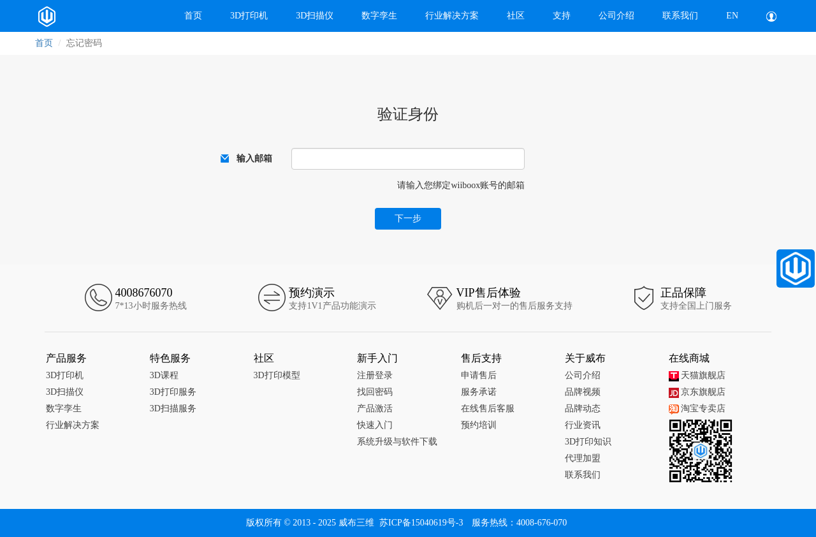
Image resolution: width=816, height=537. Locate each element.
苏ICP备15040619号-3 (421, 522)
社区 (516, 15)
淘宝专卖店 (697, 408)
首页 (193, 15)
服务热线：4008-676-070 (519, 522)
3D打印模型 (277, 375)
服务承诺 (479, 392)
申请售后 (479, 375)
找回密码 (375, 392)
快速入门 (375, 425)
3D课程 (164, 375)
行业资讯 (583, 425)
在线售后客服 (487, 408)
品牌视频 (583, 392)
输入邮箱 (254, 158)
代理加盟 (583, 458)
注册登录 (375, 375)
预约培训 (479, 425)
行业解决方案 (452, 15)
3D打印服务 (173, 392)
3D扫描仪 (314, 15)
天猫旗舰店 (697, 375)
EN (732, 15)
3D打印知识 (588, 441)
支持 (562, 15)
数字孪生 (379, 15)
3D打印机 (249, 15)
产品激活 (375, 408)
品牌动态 (583, 408)
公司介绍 (616, 15)
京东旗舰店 (697, 392)
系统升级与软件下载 (397, 441)
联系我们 (680, 15)
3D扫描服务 (173, 408)
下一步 (408, 218)
